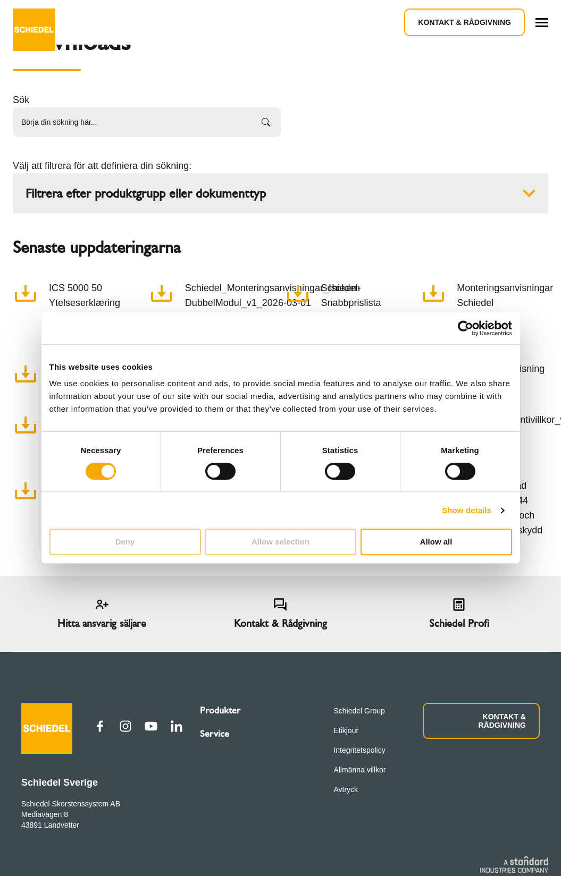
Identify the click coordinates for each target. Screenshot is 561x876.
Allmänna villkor (359, 770)
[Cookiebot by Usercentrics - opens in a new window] (465, 328)
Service (214, 733)
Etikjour (345, 730)
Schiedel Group (359, 711)
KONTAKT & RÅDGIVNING (502, 720)
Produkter (220, 710)
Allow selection (280, 541)
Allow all (436, 541)
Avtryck (345, 789)
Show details (466, 510)
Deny (125, 541)
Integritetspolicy (359, 750)
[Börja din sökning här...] (147, 122)
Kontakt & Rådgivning (464, 22)
